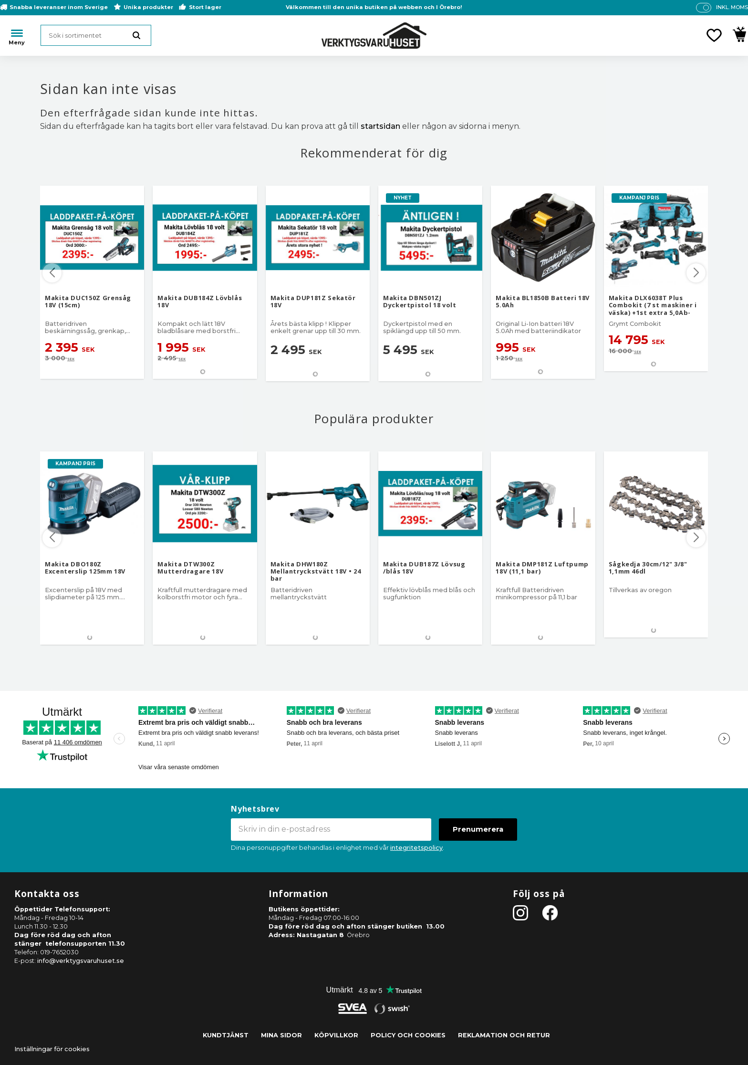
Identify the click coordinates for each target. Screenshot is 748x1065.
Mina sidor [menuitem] (281, 1035)
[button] (714, 35)
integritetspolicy (416, 847)
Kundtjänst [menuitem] (226, 1035)
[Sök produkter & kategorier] (96, 35)
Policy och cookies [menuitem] (408, 1035)
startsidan (380, 126)
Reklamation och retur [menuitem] (504, 1035)
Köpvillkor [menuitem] (336, 1035)
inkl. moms (732, 7)
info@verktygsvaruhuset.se (80, 960)
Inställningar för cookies (52, 1049)
